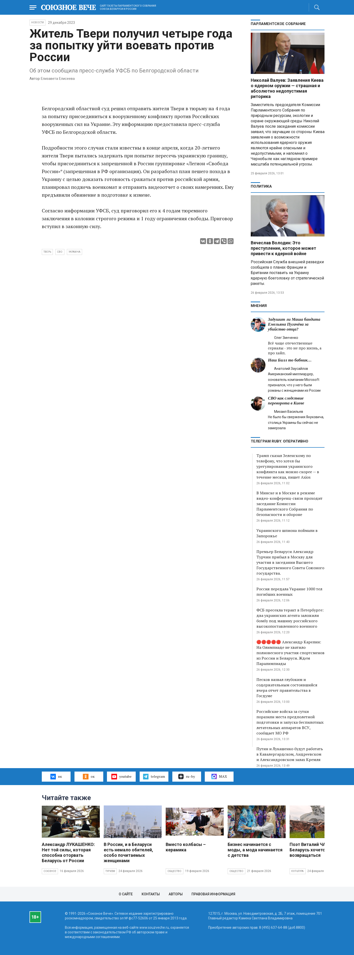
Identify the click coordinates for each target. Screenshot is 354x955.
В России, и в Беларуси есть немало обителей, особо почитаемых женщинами (128, 852)
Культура (297, 871)
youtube (121, 776)
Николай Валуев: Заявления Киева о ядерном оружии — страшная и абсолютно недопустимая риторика (287, 88)
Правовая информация (213, 894)
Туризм (110, 871)
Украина (74, 251)
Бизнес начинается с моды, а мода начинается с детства (255, 850)
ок (88, 776)
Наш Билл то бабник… (290, 360)
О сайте (126, 894)
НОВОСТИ (37, 22)
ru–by (186, 776)
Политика (261, 186)
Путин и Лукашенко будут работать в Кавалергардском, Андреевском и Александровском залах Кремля (289, 754)
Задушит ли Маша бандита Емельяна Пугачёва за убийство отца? (294, 324)
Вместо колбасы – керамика (186, 847)
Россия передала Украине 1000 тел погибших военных (289, 591)
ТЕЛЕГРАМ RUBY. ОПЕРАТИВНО (279, 441)
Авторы (176, 894)
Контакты (151, 894)
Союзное (50, 871)
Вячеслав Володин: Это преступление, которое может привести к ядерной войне (283, 248)
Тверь (47, 251)
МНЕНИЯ (259, 306)
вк (56, 776)
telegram (154, 776)
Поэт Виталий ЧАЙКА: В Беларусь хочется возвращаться (314, 850)
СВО (60, 251)
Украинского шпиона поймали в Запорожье (287, 533)
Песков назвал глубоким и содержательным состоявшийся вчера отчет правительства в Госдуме (286, 687)
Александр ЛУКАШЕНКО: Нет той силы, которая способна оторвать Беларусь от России (68, 852)
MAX (219, 776)
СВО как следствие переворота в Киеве (286, 400)
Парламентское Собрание (278, 24)
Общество (174, 871)
